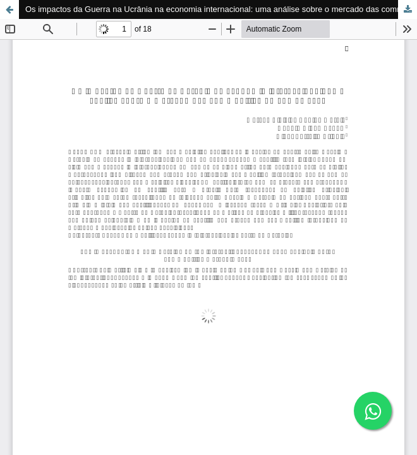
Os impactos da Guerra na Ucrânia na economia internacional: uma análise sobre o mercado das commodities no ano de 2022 (221, 9)
